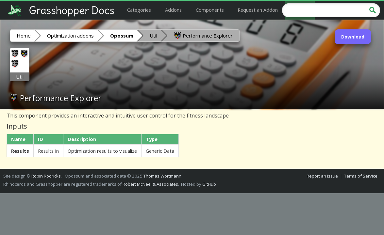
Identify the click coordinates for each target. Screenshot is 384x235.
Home (24, 35)
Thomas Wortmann (162, 176)
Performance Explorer (203, 35)
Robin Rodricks (46, 176)
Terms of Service (360, 176)
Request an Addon (258, 10)
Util (153, 35)
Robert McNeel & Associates (150, 184)
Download (352, 37)
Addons (173, 10)
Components (210, 10)
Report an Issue (322, 176)
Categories (139, 10)
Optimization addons (70, 35)
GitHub (209, 184)
